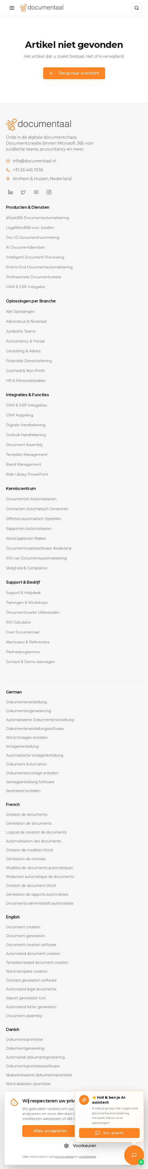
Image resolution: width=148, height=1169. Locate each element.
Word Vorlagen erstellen (27, 737)
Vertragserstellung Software (30, 782)
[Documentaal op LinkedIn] (10, 192)
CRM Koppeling (19, 415)
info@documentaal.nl (34, 161)
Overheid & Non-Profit (25, 371)
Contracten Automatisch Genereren (37, 509)
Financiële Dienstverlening (29, 361)
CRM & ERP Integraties (26, 405)
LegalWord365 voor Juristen (30, 227)
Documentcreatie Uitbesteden (32, 612)
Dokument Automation (26, 764)
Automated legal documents (31, 989)
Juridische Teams (20, 331)
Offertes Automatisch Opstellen (33, 519)
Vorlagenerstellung (22, 746)
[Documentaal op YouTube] (36, 192)
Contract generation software (31, 980)
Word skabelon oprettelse (28, 1084)
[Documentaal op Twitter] (23, 192)
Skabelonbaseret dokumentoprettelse (39, 1075)
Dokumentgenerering (25, 1048)
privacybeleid (64, 1156)
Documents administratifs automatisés (39, 903)
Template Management (26, 454)
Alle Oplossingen (20, 311)
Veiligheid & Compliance (27, 568)
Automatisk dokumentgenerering (35, 1057)
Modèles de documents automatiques (39, 868)
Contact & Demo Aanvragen (30, 662)
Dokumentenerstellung (26, 702)
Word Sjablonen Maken (26, 538)
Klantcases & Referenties (27, 642)
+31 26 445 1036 (28, 169)
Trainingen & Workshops (27, 602)
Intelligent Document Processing (35, 257)
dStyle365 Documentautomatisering (37, 218)
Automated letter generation (31, 1007)
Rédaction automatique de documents (40, 876)
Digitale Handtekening (25, 425)
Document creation (23, 927)
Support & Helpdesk (23, 593)
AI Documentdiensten (25, 247)
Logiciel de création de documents (36, 832)
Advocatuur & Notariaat (26, 321)
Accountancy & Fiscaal (25, 341)
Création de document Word (31, 885)
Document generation (25, 936)
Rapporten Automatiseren (29, 528)
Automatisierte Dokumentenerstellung (40, 720)
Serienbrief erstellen (23, 791)
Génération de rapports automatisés (37, 894)
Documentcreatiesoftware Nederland (38, 548)
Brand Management (23, 464)
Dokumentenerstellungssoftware (35, 728)
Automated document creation (33, 953)
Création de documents (26, 814)
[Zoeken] (136, 7)
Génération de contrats (26, 859)
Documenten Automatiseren (31, 499)
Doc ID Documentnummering (32, 237)
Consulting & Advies (23, 351)
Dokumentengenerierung (28, 711)
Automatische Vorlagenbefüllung (34, 755)
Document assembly (24, 1016)
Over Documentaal (22, 632)
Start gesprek (109, 1133)
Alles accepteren (50, 1131)
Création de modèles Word (29, 850)
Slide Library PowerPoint (27, 474)
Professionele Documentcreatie (33, 277)
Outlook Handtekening (26, 435)
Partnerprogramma (23, 652)
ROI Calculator (18, 622)
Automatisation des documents (33, 841)
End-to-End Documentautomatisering (39, 267)
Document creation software (31, 945)
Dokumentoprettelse (24, 1039)
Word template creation (27, 971)
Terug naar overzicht (74, 73)
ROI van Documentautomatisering (36, 558)
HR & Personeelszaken (26, 380)
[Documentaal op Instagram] (49, 192)
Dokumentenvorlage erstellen (32, 773)
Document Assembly (24, 445)
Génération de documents (29, 823)
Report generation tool (26, 998)
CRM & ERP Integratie (25, 287)
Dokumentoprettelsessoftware (33, 1066)
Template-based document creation (37, 962)
